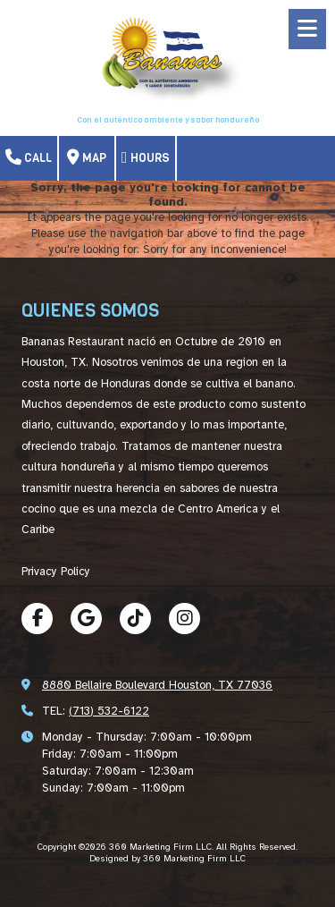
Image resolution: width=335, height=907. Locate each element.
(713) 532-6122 (109, 711)
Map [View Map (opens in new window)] (86, 157)
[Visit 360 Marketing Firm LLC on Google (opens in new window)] (86, 618)
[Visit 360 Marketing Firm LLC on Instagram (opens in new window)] (184, 618)
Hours (145, 157)
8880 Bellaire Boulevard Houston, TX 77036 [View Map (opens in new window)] (157, 685)
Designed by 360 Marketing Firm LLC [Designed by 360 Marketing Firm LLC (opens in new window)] (167, 858)
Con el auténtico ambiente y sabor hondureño (168, 119)
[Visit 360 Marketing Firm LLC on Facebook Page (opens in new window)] (37, 618)
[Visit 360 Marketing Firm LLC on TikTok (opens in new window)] (135, 618)
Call (28, 157)
